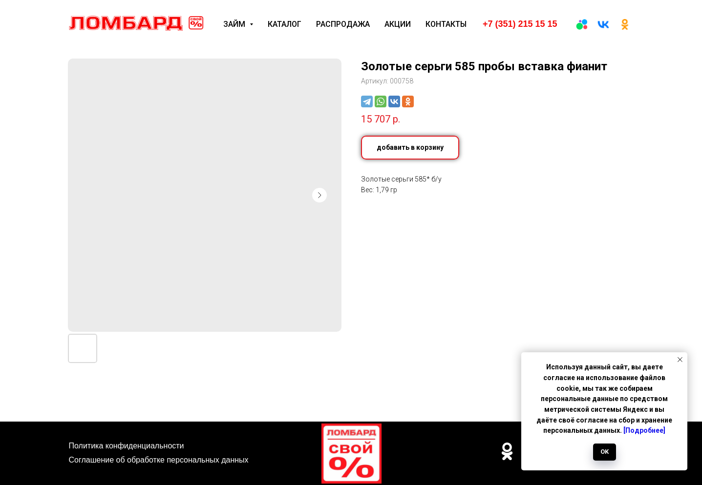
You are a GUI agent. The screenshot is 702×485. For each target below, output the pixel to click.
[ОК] (624, 24)
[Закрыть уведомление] (680, 359)
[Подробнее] (644, 430)
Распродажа (343, 24)
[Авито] (581, 24)
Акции (397, 24)
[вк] (603, 24)
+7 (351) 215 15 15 (520, 24)
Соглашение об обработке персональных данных (159, 460)
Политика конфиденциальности (126, 446)
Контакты (446, 24)
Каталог (284, 24)
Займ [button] (235, 24)
